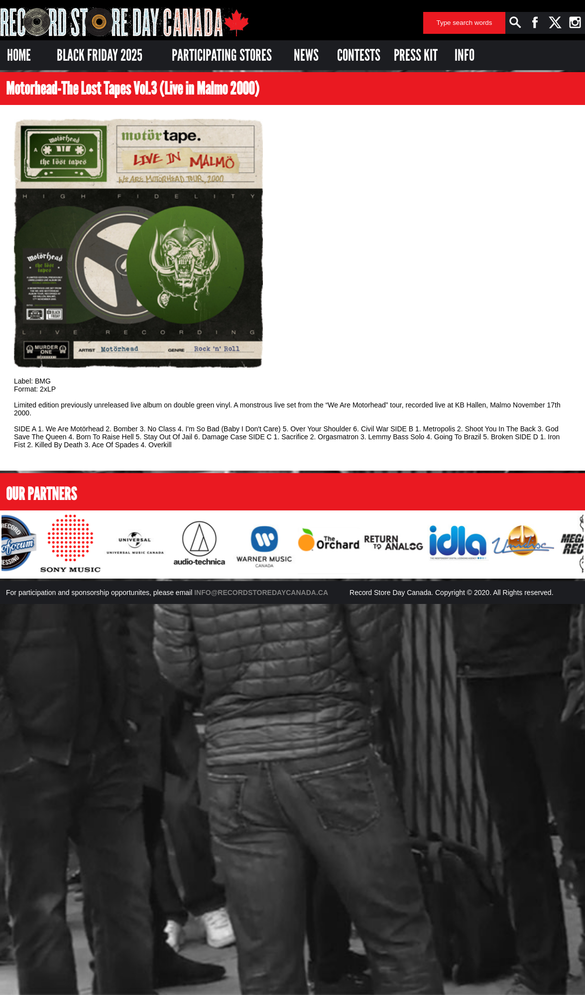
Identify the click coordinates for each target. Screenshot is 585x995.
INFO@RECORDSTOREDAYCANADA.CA (261, 593)
